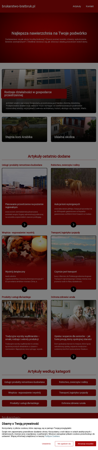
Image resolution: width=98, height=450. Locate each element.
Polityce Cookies (52, 436)
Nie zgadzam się (64, 444)
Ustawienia (46, 444)
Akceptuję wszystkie (85, 444)
